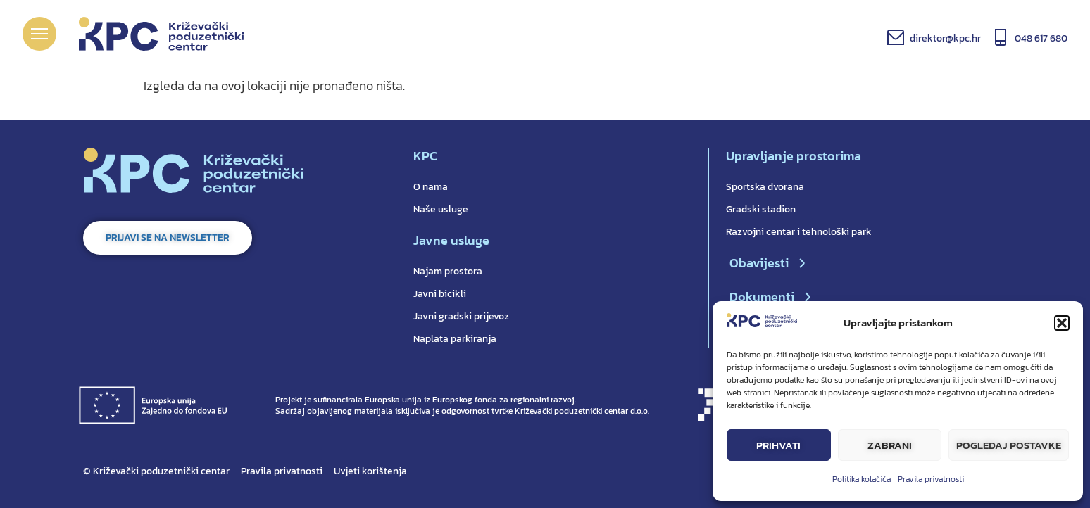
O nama (430, 186)
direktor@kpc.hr (945, 38)
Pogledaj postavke (1008, 445)
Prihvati (778, 445)
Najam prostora (447, 271)
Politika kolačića (861, 479)
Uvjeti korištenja (370, 471)
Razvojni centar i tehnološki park (799, 231)
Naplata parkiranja (454, 338)
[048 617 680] (1000, 37)
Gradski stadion (761, 209)
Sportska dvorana (765, 186)
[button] (1062, 323)
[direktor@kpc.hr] (895, 37)
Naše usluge (440, 209)
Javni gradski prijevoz (461, 316)
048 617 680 (1041, 38)
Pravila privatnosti (931, 479)
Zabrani (889, 445)
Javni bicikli (439, 293)
